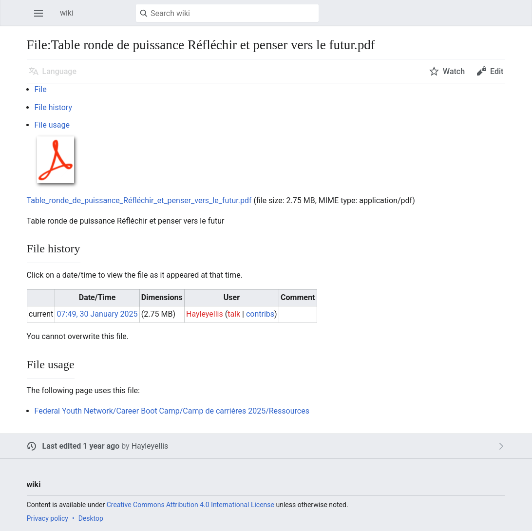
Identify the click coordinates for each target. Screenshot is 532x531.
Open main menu (41, 17)
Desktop (90, 518)
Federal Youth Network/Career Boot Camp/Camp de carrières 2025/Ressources (172, 411)
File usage (52, 125)
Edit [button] (496, 71)
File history (53, 107)
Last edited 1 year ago (81, 446)
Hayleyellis (150, 446)
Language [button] (59, 71)
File (41, 89)
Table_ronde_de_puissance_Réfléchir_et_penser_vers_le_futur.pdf (139, 200)
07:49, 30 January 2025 (97, 314)
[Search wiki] (227, 13)
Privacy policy (47, 518)
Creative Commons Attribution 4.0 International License (190, 505)
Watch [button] (454, 71)
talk (234, 314)
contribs (260, 314)
